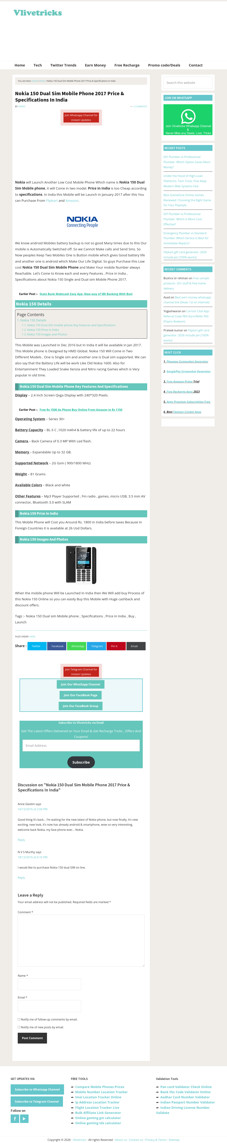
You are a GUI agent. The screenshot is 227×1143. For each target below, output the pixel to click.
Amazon (71, 200)
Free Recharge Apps (180, 392)
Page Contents (30, 314)
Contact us (136, 1140)
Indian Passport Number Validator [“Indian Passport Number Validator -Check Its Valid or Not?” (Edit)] (187, 1102)
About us (121, 1140)
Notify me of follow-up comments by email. (49, 1019)
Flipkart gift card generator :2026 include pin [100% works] (186, 335)
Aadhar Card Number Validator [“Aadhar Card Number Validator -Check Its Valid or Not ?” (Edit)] (185, 1097)
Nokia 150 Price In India (43, 330)
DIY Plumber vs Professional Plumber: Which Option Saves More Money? (187, 162)
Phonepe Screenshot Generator (187, 361)
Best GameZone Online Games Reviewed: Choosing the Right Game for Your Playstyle (187, 200)
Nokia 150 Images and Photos (47, 334)
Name (23, 976)
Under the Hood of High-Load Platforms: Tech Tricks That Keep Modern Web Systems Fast (185, 181)
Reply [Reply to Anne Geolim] (21, 840)
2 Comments (140, 106)
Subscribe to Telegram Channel (37, 1101)
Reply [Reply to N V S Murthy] (21, 878)
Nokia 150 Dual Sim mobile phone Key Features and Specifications (71, 325)
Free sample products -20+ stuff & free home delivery (186, 283)
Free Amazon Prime (180, 381)
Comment (25, 912)
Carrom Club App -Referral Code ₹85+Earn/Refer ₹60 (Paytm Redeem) (187, 316)
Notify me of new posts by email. (42, 1027)
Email (22, 997)
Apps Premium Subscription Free (189, 402)
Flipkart (52, 200)
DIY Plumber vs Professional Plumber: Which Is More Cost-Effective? (183, 219)
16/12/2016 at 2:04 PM (33, 809)
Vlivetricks (37, 12)
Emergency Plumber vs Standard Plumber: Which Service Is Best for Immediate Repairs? (186, 238)
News (32, 636)
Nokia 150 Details (33, 320)
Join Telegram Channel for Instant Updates (81, 672)
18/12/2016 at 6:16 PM (33, 857)
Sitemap (174, 1140)
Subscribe (81, 762)
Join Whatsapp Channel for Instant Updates (81, 117)
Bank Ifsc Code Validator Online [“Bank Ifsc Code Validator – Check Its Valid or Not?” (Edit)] (185, 1092)
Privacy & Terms (156, 1140)
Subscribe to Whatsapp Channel (37, 1089)
